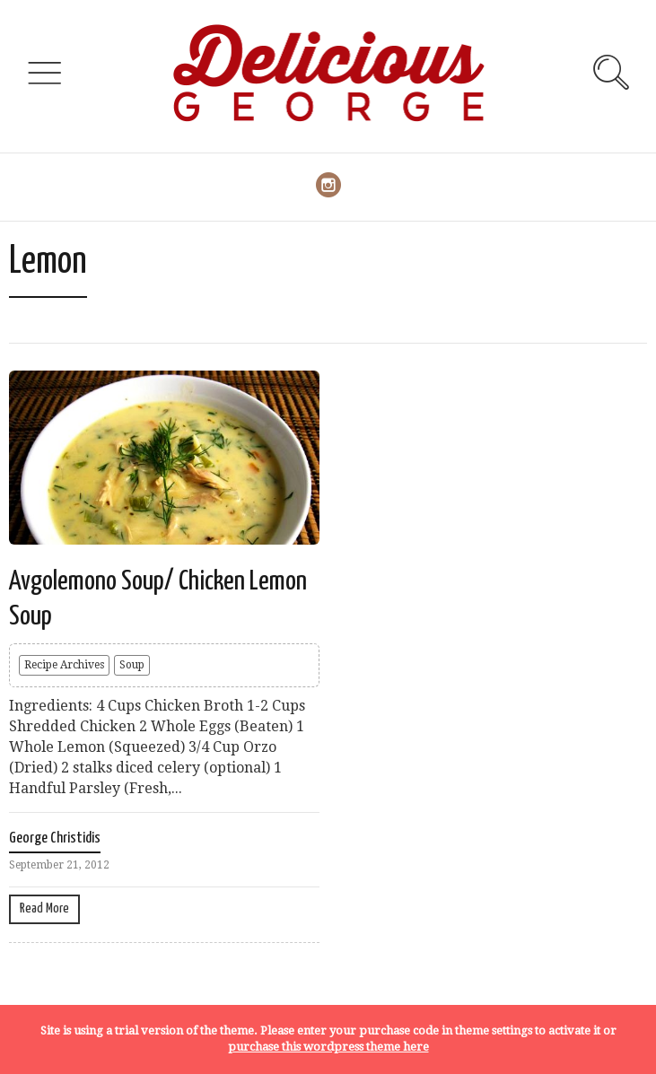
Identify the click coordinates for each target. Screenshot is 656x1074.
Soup (131, 665)
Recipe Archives (64, 665)
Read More (44, 908)
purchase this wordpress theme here (328, 1046)
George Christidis (55, 838)
